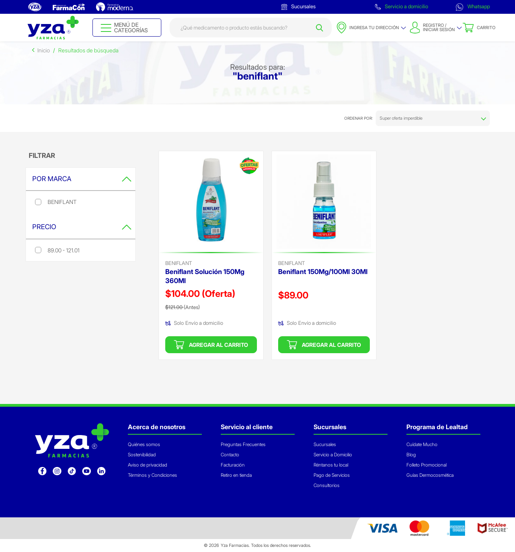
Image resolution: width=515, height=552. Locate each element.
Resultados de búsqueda (88, 50)
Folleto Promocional (426, 465)
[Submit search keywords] (319, 27)
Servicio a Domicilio (333, 455)
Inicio (43, 50)
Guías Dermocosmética (430, 475)
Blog (411, 455)
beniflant (178, 263)
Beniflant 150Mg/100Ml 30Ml (322, 272)
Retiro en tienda (236, 475)
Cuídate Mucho (421, 444)
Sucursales (298, 6)
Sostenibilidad (142, 455)
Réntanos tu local (331, 465)
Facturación (233, 465)
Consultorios (327, 485)
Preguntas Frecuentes (243, 444)
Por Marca (81, 179)
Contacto (230, 455)
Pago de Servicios (332, 475)
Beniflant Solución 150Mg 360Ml (204, 276)
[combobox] (251, 27)
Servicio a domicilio (401, 6)
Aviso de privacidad (147, 465)
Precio (81, 227)
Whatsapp (473, 7)
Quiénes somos (144, 444)
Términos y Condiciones (152, 475)
